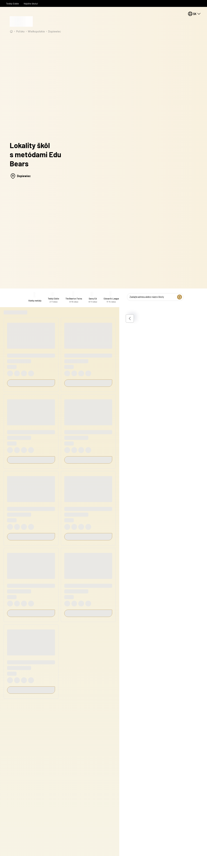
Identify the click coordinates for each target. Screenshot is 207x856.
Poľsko (20, 31)
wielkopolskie (36, 31)
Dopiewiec (54, 31)
